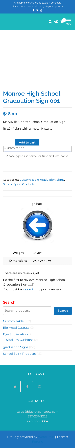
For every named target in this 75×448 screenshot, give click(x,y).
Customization (14, 148)
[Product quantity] (8, 142)
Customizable (29, 179)
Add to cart (27, 142)
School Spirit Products (19, 184)
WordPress (46, 437)
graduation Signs (52, 179)
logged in (30, 289)
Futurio (37, 441)
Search (9, 302)
